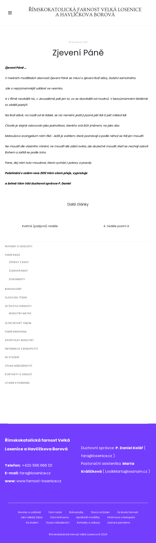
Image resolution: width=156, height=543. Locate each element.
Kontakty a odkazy (18, 374)
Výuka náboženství (18, 365)
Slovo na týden (16, 297)
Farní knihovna (16, 331)
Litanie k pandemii (17, 383)
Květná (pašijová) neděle (40, 226)
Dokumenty (17, 279)
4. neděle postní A (116, 226)
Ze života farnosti (18, 306)
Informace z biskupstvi (21, 348)
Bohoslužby (13, 289)
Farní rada (12, 255)
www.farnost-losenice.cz (38, 480)
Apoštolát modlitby (19, 340)
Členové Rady (18, 270)
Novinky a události (18, 246)
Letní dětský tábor (18, 323)
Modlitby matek (20, 313)
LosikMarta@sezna (122, 471)
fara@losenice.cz (35, 473)
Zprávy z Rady (19, 262)
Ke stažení (12, 357)
